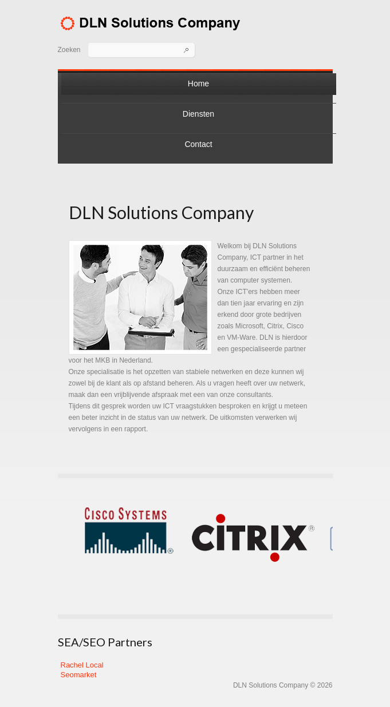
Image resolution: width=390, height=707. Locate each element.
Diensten (198, 113)
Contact (198, 144)
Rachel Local (82, 665)
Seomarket (79, 674)
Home (198, 83)
